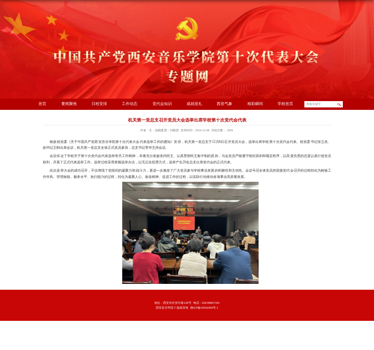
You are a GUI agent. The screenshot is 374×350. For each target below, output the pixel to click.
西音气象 (224, 104)
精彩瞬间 (255, 104)
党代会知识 (162, 104)
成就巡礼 (194, 104)
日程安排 (99, 104)
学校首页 (285, 104)
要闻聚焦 (69, 104)
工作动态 (129, 104)
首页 (42, 104)
